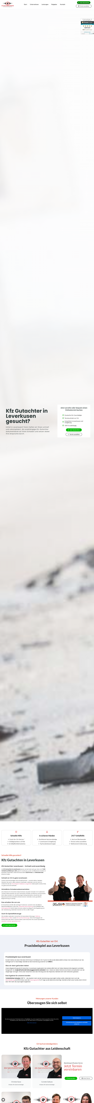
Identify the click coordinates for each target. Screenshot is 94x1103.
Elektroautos (4, 918)
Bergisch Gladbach (19, 884)
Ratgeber (54, 4)
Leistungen (45, 4)
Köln (13, 884)
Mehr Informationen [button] (31, 1022)
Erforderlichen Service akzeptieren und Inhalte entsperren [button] (76, 1023)
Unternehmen (34, 4)
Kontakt (62, 4)
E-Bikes (11, 918)
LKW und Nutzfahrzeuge (22, 918)
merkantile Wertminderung (25, 906)
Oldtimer (37, 916)
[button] (3, 1100)
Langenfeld (28, 884)
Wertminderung (10, 980)
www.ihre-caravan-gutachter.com (10, 921)
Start (25, 4)
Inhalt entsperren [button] (77, 1018)
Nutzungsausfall (5, 908)
